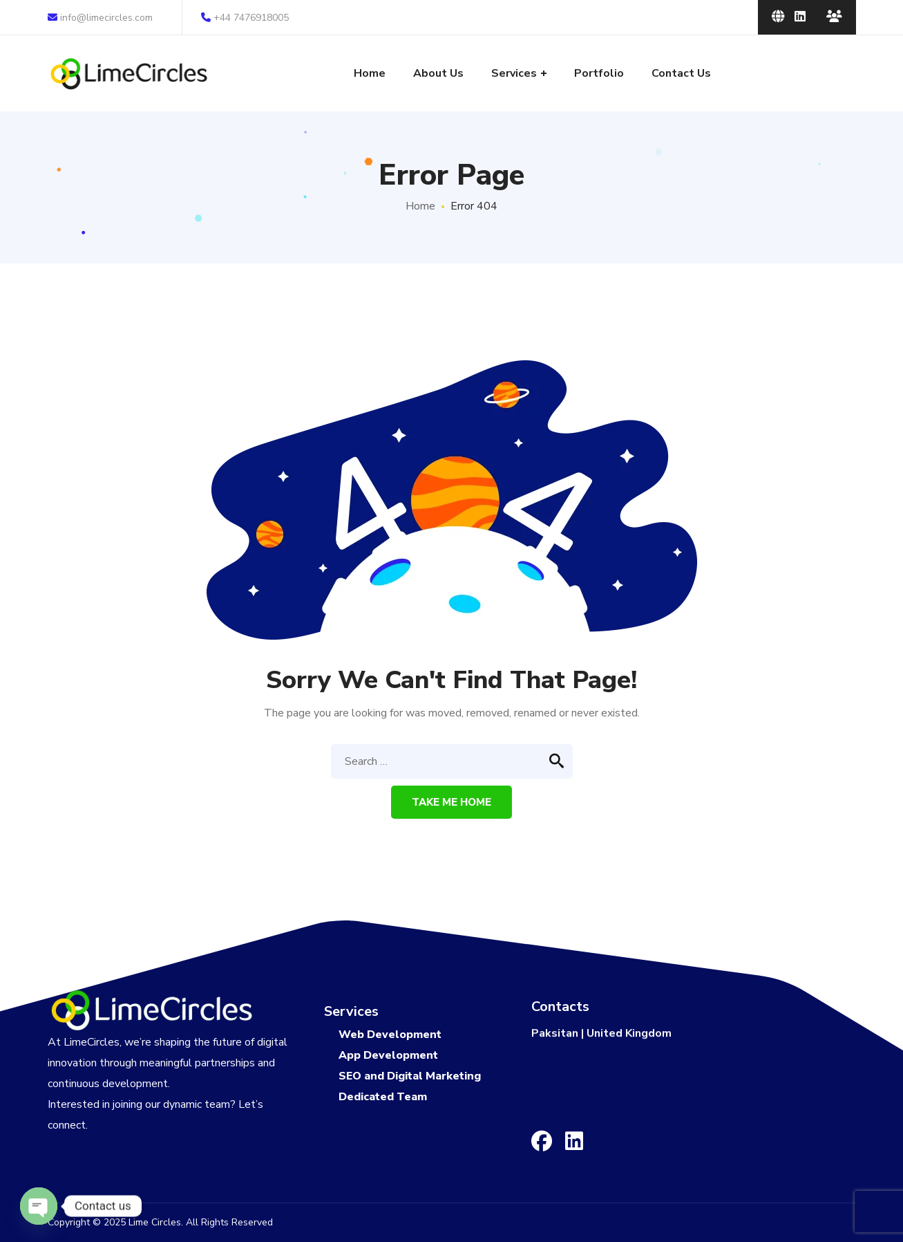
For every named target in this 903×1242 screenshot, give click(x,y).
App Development (388, 1055)
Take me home (451, 802)
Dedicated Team (383, 1097)
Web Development (390, 1034)
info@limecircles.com (100, 17)
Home (420, 206)
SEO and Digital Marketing (410, 1076)
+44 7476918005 (245, 17)
